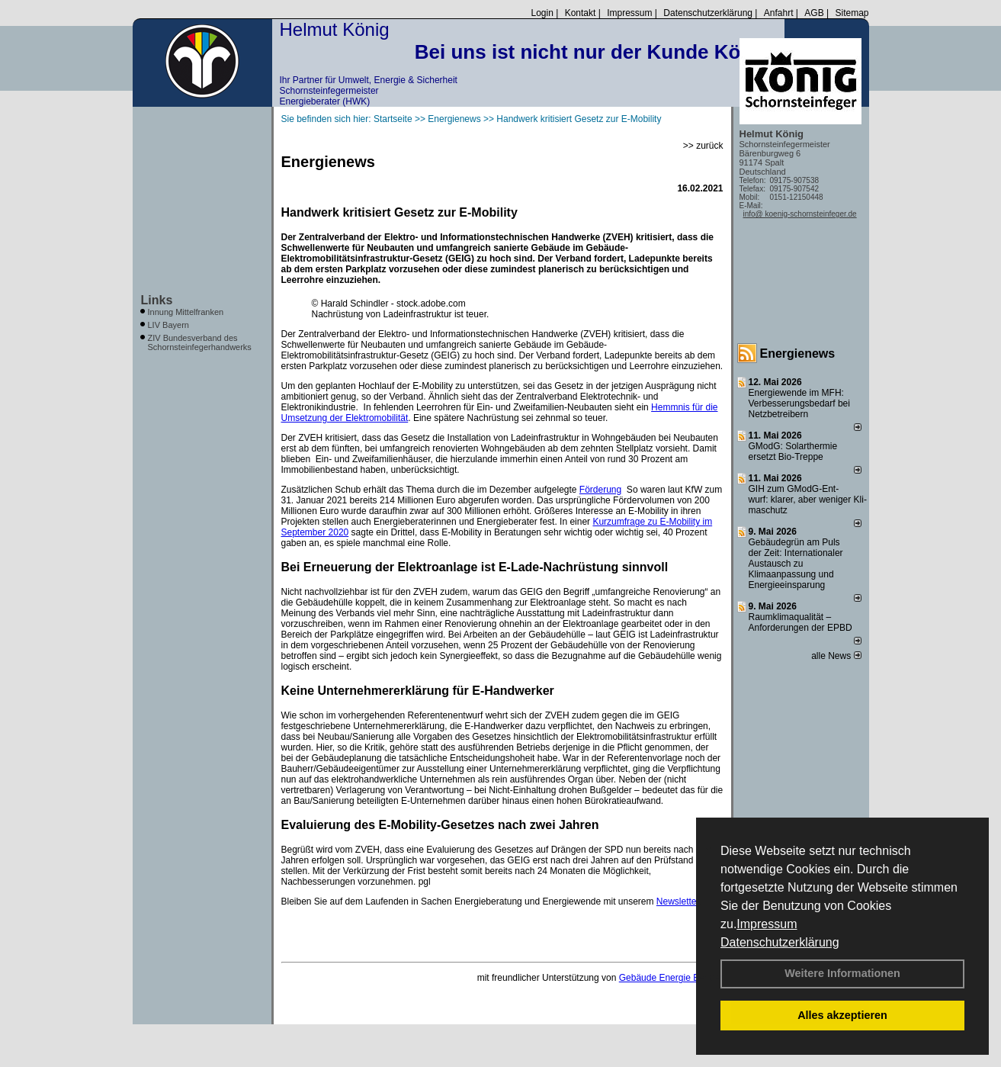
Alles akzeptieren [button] (842, 1015)
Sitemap (851, 13)
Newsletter (677, 901)
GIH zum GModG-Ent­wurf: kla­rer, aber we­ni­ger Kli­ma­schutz (808, 500)
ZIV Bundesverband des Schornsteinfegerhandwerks (200, 342)
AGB (813, 13)
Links (157, 300)
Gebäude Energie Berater (671, 977)
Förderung (600, 489)
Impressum (766, 924)
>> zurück (703, 145)
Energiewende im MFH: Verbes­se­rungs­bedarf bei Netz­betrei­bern (799, 403)
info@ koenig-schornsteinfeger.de (800, 214)
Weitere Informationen (842, 973)
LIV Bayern (168, 324)
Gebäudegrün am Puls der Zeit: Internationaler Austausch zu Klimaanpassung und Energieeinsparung (796, 563)
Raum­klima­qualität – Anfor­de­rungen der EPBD (800, 622)
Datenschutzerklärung (779, 942)
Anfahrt (779, 13)
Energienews (798, 353)
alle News (836, 656)
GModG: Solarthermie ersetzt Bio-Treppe (793, 451)
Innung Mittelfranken (186, 312)
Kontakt (580, 13)
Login (542, 13)
